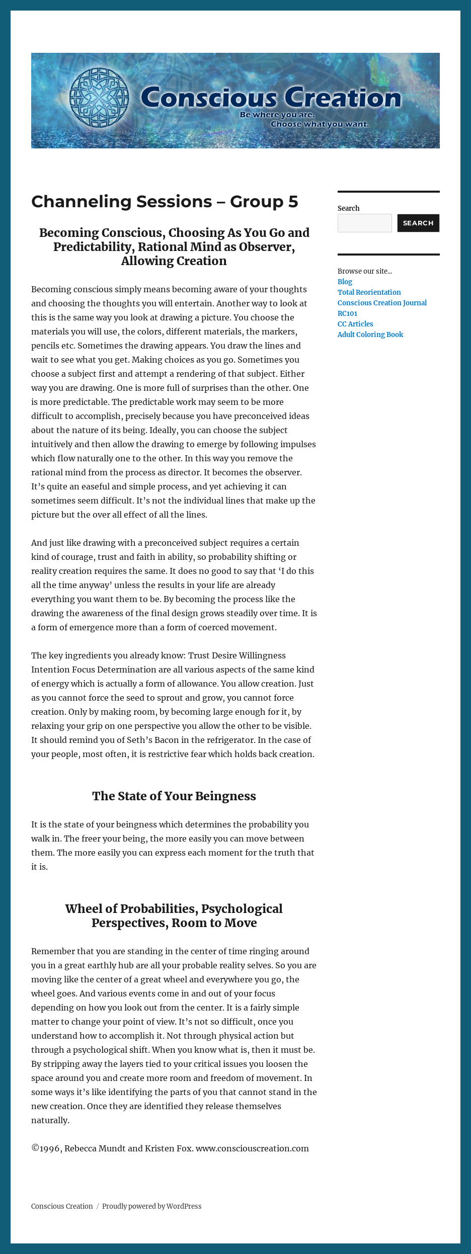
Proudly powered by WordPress (152, 1206)
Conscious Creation (62, 1206)
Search (349, 208)
